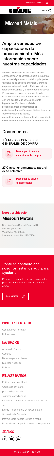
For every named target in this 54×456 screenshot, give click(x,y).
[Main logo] (20, 9)
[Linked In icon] (11, 438)
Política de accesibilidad (14, 383)
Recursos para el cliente (14, 359)
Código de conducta (12, 387)
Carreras (6, 354)
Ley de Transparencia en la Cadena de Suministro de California (22, 412)
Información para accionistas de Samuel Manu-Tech (26, 403)
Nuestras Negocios (11, 363)
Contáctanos (15, 296)
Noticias (40, 3)
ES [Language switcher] (48, 3)
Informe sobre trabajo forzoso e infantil (21, 419)
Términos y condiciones (14, 396)
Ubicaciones (30, 3)
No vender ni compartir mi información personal (26, 424)
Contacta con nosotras (13, 330)
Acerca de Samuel (11, 349)
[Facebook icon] (4, 438)
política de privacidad (13, 392)
